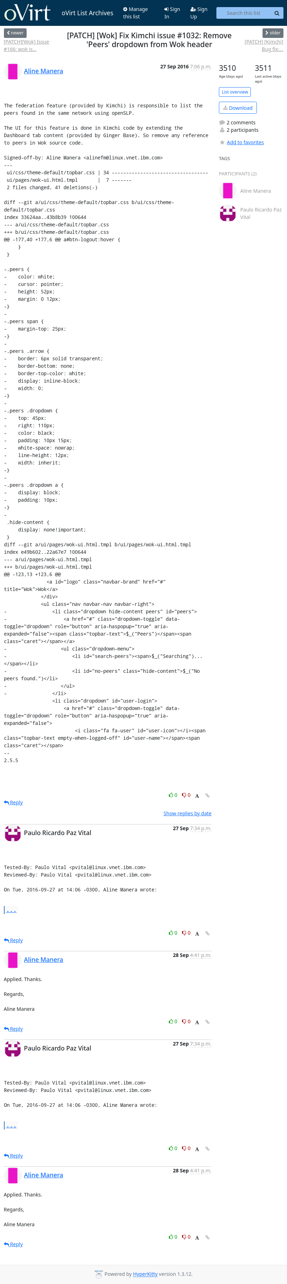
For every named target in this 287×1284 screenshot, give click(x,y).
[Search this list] (243, 13)
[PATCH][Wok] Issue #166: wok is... (26, 45)
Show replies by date (187, 813)
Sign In (172, 13)
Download (238, 108)
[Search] (277, 13)
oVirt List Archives (59, 13)
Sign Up (199, 13)
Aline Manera (44, 71)
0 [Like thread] (173, 795)
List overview (235, 92)
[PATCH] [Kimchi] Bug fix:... (264, 45)
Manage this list (135, 13)
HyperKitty (145, 1274)
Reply (13, 802)
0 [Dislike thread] (186, 795)
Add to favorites (241, 142)
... (11, 909)
